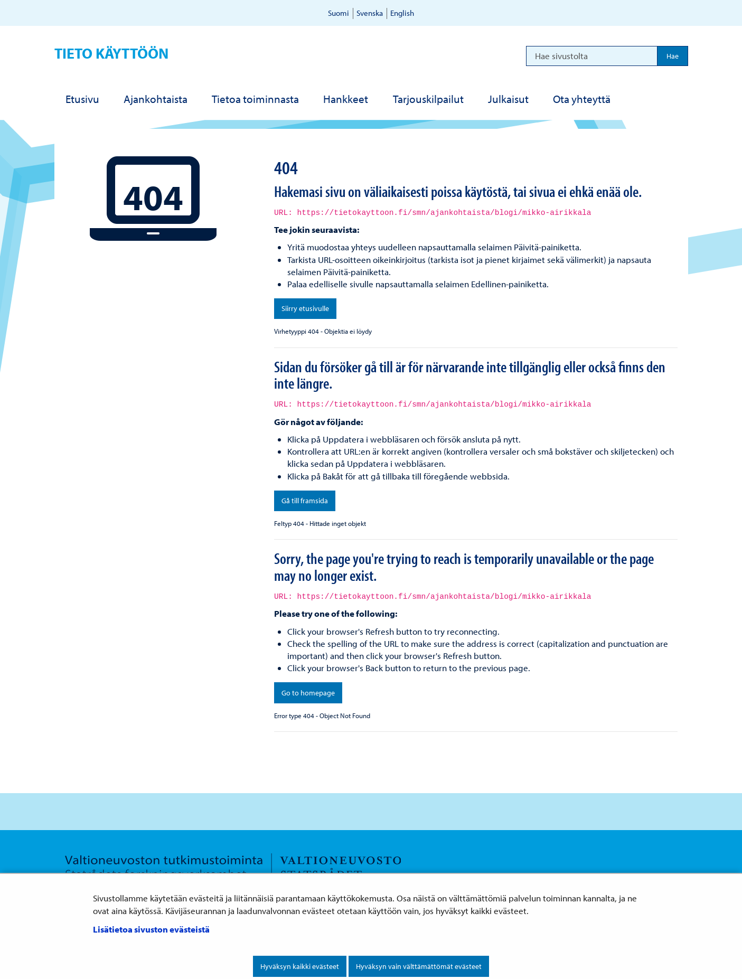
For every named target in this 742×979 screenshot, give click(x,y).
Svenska (369, 13)
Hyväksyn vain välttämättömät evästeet (419, 966)
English (402, 13)
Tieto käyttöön (111, 53)
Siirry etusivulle (305, 308)
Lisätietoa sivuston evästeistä (151, 929)
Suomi (338, 13)
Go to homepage (308, 693)
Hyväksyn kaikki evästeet (299, 966)
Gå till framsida (304, 500)
